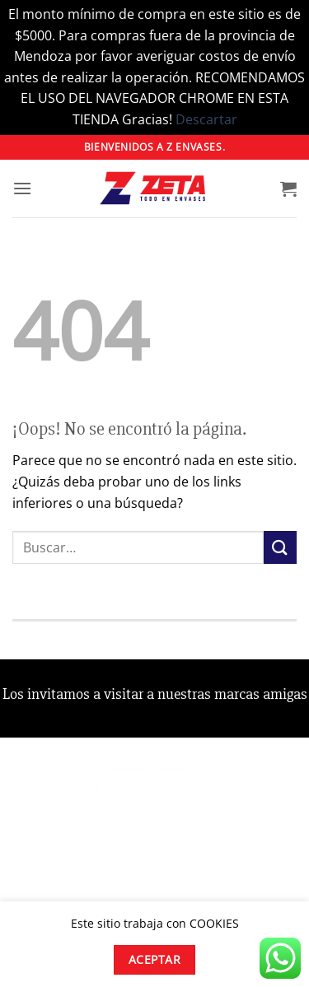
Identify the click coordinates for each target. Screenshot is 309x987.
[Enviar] (280, 547)
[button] (22, 188)
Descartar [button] (206, 119)
